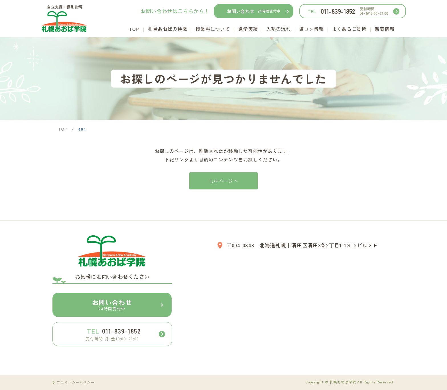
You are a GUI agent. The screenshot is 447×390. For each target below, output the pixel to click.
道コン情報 (311, 28)
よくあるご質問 (349, 28)
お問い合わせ (253, 11)
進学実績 (248, 28)
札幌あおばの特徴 (167, 28)
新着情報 (385, 28)
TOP (134, 28)
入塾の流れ (278, 28)
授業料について (213, 28)
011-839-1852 (348, 11)
